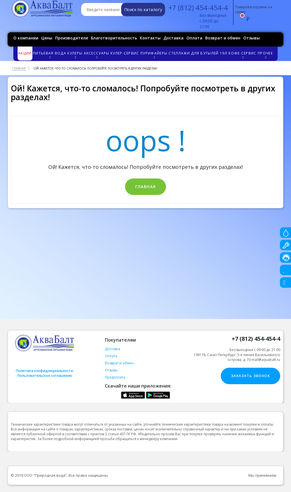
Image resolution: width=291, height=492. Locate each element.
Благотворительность (114, 38)
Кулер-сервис (125, 53)
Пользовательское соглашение (44, 375)
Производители (71, 38)
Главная (145, 186)
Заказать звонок (250, 375)
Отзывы (251, 38)
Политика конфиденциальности (44, 370)
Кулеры (75, 55)
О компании (25, 38)
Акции (25, 53)
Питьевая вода (50, 55)
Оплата (194, 38)
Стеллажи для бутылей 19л (198, 53)
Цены (46, 38)
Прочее (265, 55)
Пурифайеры (154, 55)
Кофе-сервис (242, 55)
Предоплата (115, 377)
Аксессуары (97, 55)
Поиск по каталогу (143, 9)
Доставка (173, 38)
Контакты (150, 38)
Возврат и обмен (222, 38)
